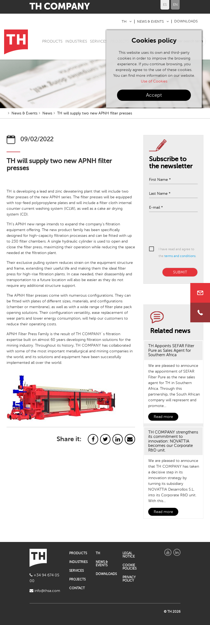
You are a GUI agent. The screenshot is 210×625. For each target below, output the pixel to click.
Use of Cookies (154, 81)
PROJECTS (77, 579)
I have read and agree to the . (177, 252)
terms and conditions (180, 256)
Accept (154, 95)
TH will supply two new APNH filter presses (94, 113)
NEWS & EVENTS (150, 21)
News (47, 113)
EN (175, 5)
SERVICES (98, 41)
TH (124, 21)
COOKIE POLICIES (129, 567)
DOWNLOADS (186, 21)
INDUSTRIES (76, 41)
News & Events (24, 113)
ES (165, 5)
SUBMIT (180, 272)
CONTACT (77, 588)
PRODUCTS (52, 41)
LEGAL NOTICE (128, 555)
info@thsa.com (45, 591)
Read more (163, 417)
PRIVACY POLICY (129, 579)
